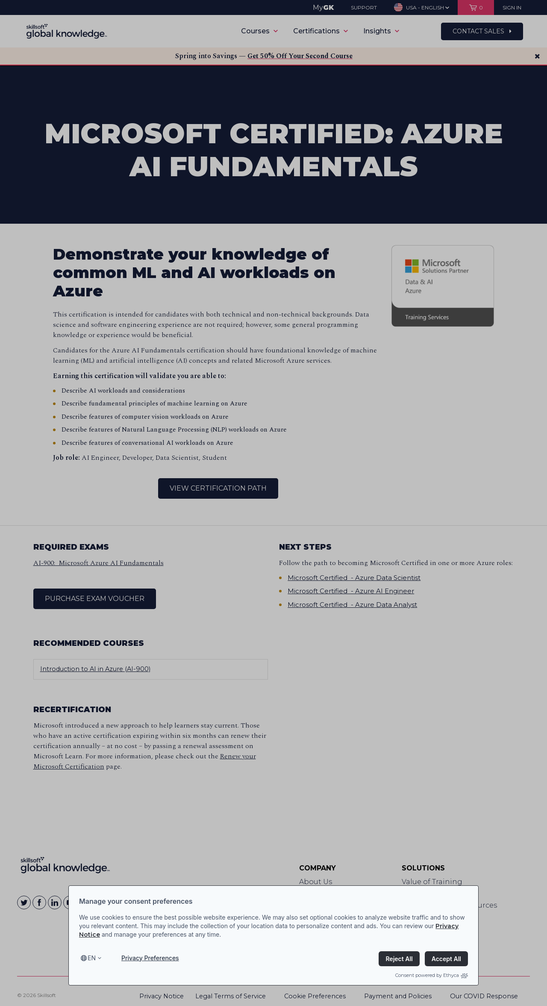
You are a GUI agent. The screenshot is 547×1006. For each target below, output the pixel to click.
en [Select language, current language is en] (92, 958)
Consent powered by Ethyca (431, 975)
